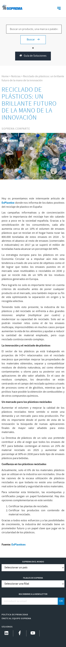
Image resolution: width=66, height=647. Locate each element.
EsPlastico (8, 203)
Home (5, 76)
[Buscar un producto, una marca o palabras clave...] (34, 29)
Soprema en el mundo (33, 561)
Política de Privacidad (15, 614)
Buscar (33, 39)
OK (61, 601)
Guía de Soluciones (33, 56)
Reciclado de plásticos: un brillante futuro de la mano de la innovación (33, 78)
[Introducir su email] (30, 601)
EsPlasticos (18, 545)
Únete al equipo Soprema (16, 618)
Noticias (16, 76)
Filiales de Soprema (33, 577)
